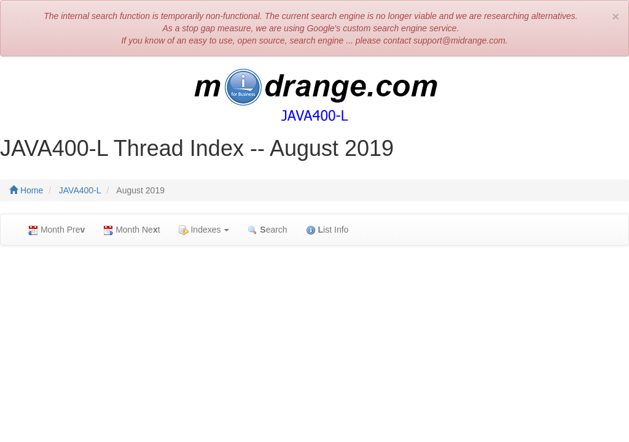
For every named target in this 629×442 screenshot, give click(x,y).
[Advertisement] (314, 344)
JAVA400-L (80, 190)
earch (267, 230)
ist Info (327, 230)
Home (26, 190)
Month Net (131, 230)
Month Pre (56, 230)
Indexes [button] (204, 230)
